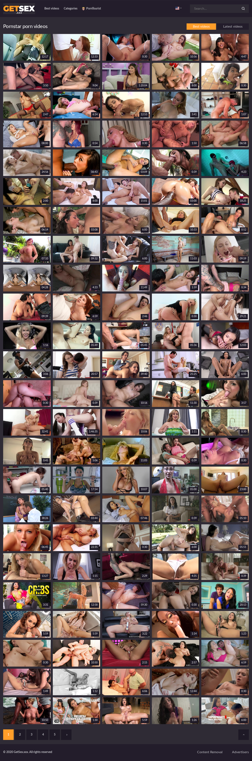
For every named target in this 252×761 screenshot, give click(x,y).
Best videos (51, 8)
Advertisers (240, 752)
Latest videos (233, 26)
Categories (70, 8)
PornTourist (91, 8)
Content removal (210, 752)
